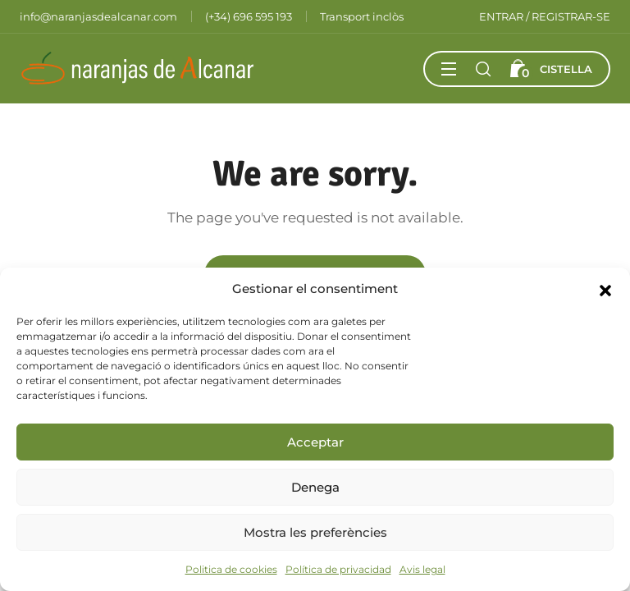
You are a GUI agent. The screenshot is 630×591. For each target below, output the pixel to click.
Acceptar (315, 442)
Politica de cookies (231, 569)
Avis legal (422, 569)
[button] (605, 289)
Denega (315, 487)
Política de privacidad (338, 569)
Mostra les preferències (315, 532)
